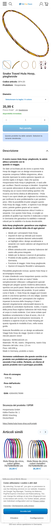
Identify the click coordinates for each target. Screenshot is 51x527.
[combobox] (25, 99)
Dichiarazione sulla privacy (23, 506)
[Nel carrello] (25, 128)
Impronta (7, 506)
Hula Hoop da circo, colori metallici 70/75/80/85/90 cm (37, 463)
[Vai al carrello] (46, 4)
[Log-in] (41, 4)
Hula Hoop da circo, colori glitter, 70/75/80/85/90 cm (13, 463)
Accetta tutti (25, 511)
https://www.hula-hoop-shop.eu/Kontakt (20, 423)
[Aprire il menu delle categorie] (5, 4)
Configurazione (37, 518)
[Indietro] (40, 432)
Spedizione (23, 110)
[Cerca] (10, 4)
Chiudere (14, 518)
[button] (7, 65)
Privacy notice (39, 501)
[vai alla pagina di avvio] (25, 4)
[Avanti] (45, 432)
